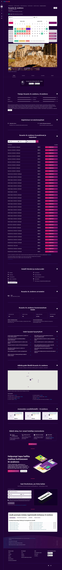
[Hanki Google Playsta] (31, 84)
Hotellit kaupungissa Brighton (37, 525)
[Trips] (1, 13)
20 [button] (22, 33)
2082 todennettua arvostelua (17, 14)
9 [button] (29, 28)
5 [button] (44, 26)
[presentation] (37, 84)
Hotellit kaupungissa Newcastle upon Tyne (39, 529)
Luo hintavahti (51, 437)
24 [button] (39, 33)
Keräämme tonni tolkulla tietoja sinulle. (33, 543)
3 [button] (15, 28)
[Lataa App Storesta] (37, 84)
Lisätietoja (49, 254)
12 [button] (44, 28)
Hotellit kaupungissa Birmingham (38, 526)
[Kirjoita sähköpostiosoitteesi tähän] (20, 497)
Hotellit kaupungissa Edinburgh (38, 522)
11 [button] (17, 31)
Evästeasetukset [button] (10, 259)
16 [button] (29, 31)
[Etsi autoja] (1, 9)
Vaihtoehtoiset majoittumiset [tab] (21, 517)
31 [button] (15, 38)
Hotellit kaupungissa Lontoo (13, 522)
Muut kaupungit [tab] (12, 517)
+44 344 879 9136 (11, 12)
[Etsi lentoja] (1, 4)
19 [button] (44, 31)
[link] (32, 444)
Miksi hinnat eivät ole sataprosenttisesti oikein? (33, 544)
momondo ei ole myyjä (33, 541)
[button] (2, 1)
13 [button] (22, 31)
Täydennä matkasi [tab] (37, 517)
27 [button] (46, 33)
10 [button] (15, 31)
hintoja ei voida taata (32, 538)
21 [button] (24, 33)
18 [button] (17, 33)
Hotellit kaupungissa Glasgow (13, 525)
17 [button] (15, 33)
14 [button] (24, 31)
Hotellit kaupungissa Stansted (13, 529)
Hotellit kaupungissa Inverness (14, 526)
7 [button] (24, 28)
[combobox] (20, 491)
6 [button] (22, 28)
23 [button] (29, 33)
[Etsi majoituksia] (1, 7)
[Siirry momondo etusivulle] (7, 1)
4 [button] (17, 28)
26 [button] (44, 33)
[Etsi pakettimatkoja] (1, 11)
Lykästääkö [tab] (30, 517)
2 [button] (29, 26)
